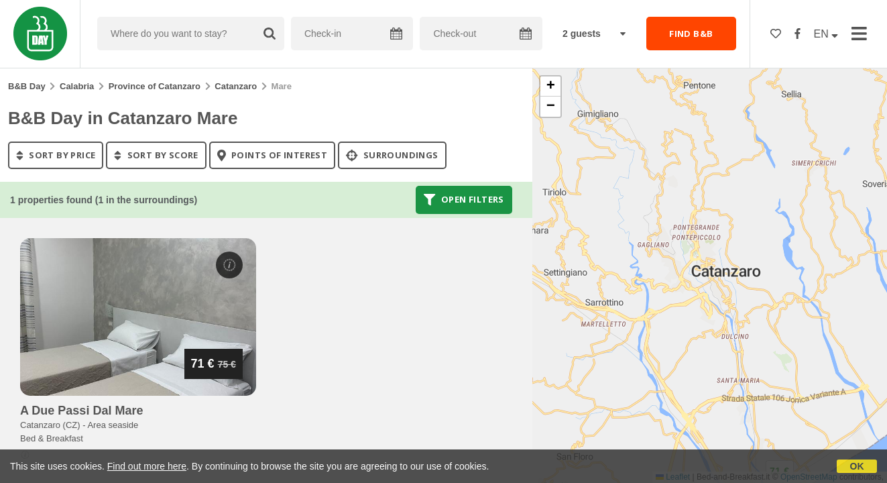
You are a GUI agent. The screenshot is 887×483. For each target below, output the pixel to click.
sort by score (156, 155)
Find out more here (146, 466)
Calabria (77, 86)
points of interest (272, 155)
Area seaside (112, 425)
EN (826, 34)
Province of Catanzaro (154, 86)
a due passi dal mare (81, 410)
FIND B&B (691, 34)
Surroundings (392, 155)
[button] (550, 86)
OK (857, 466)
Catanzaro (236, 86)
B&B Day (27, 86)
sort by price (55, 155)
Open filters (464, 200)
